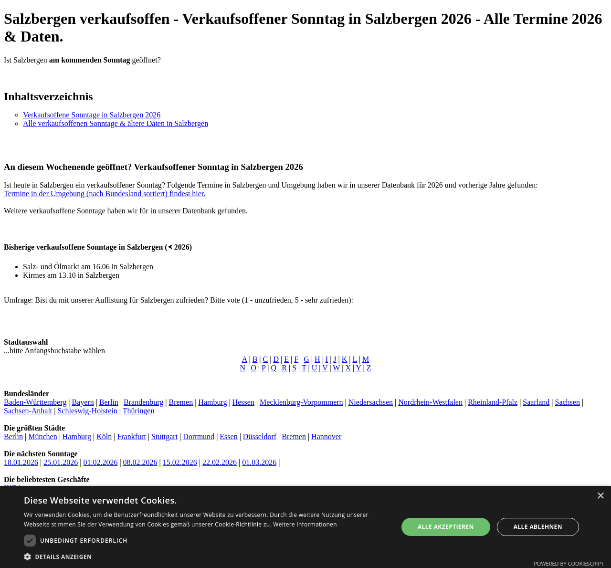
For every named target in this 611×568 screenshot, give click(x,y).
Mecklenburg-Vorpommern (301, 402)
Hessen (243, 402)
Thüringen (139, 411)
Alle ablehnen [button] (538, 527)
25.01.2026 (60, 462)
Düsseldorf (259, 436)
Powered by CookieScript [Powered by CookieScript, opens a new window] (569, 563)
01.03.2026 (259, 462)
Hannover (326, 436)
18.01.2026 (21, 462)
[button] (205, 556)
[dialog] (305, 527)
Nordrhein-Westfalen (430, 402)
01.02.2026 (100, 462)
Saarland (536, 402)
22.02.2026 (219, 462)
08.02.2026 (140, 462)
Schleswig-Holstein (87, 411)
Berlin (108, 402)
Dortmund (198, 436)
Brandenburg (143, 402)
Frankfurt (131, 436)
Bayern (83, 402)
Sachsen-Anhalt (28, 411)
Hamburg (212, 402)
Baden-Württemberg (35, 402)
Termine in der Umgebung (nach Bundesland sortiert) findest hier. (104, 193)
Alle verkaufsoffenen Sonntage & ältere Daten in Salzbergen (115, 123)
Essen (228, 436)
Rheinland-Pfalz (492, 402)
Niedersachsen (370, 402)
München (42, 436)
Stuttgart (164, 436)
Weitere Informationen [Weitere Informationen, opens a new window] (305, 524)
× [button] (600, 496)
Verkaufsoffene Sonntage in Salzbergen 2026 (91, 115)
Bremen (181, 402)
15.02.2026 (180, 462)
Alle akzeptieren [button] (446, 527)
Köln (104, 436)
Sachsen (567, 402)
